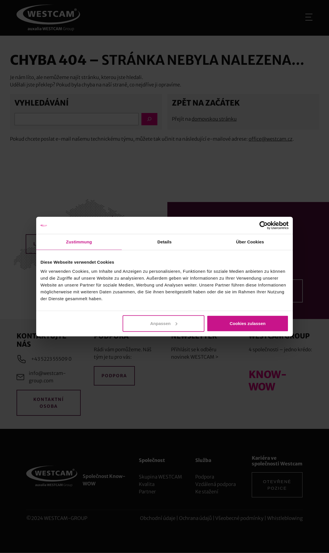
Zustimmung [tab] (79, 241)
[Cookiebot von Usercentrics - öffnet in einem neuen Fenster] (264, 225)
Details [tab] (164, 241)
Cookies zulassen (248, 323)
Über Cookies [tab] (250, 241)
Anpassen (164, 323)
